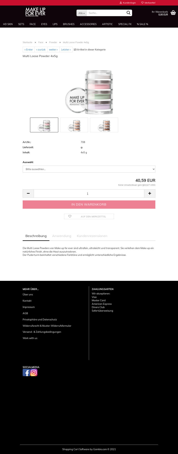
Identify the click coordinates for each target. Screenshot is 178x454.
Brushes (68, 24)
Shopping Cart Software (75, 449)
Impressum (29, 306)
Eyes (44, 24)
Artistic (107, 24)
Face (33, 24)
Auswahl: (28, 162)
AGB (25, 313)
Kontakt (27, 300)
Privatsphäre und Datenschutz (40, 319)
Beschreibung (36, 236)
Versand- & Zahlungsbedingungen (42, 331)
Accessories (88, 24)
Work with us (30, 338)
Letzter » (66, 49)
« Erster (29, 49)
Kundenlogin (128, 2)
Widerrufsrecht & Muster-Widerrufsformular (47, 325)
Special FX (124, 24)
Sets (21, 24)
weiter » (53, 49)
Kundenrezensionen (92, 236)
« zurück (41, 49)
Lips (55, 24)
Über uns (28, 294)
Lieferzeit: (28, 147)
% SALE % (142, 24)
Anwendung (61, 236)
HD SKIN (8, 24)
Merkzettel (148, 2)
